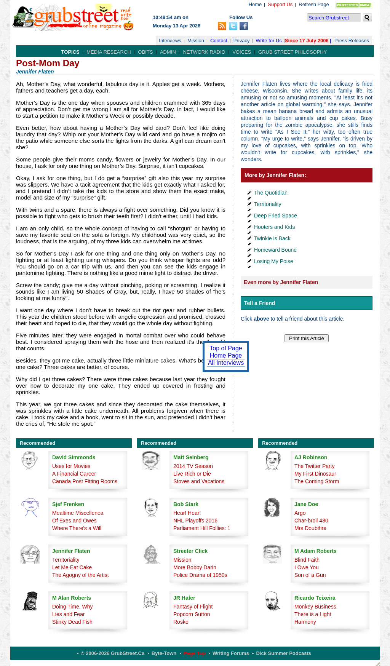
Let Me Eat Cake (72, 567)
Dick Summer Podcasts (283, 653)
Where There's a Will (76, 528)
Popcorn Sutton (191, 614)
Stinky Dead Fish (72, 622)
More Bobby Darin (194, 567)
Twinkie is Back (272, 238)
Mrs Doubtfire (310, 528)
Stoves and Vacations (198, 481)
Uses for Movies (71, 466)
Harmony (305, 622)
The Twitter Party (314, 466)
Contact (218, 40)
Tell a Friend (259, 303)
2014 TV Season (193, 466)
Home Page (226, 355)
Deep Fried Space (275, 215)
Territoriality (267, 204)
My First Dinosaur (315, 474)
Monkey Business (315, 607)
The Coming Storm (316, 481)
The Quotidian (271, 193)
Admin (168, 52)
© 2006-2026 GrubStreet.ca (112, 653)
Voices (241, 52)
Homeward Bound (275, 250)
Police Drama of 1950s (200, 575)
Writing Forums (231, 653)
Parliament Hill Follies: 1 (201, 528)
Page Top (195, 653)
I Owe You (306, 567)
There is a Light (312, 614)
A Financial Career (74, 474)
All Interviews (226, 362)
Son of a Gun (310, 575)
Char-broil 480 (311, 520)
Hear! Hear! (187, 513)
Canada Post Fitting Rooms (84, 481)
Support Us (280, 4)
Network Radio (204, 52)
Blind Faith (307, 560)
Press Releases (351, 40)
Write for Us (268, 40)
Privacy (241, 40)
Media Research (108, 52)
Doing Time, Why (72, 607)
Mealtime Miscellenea (78, 513)
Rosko (181, 622)
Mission (195, 40)
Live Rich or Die (192, 474)
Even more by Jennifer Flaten (281, 282)
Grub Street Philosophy (292, 52)
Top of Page (225, 348)
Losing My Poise (273, 261)
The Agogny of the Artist (80, 575)
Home (255, 4)
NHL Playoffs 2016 (195, 520)
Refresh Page (314, 4)
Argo (300, 513)
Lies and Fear (68, 614)
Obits (145, 52)
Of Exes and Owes (74, 520)
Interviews (170, 40)
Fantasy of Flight (193, 607)
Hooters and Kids (274, 227)
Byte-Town (164, 653)
